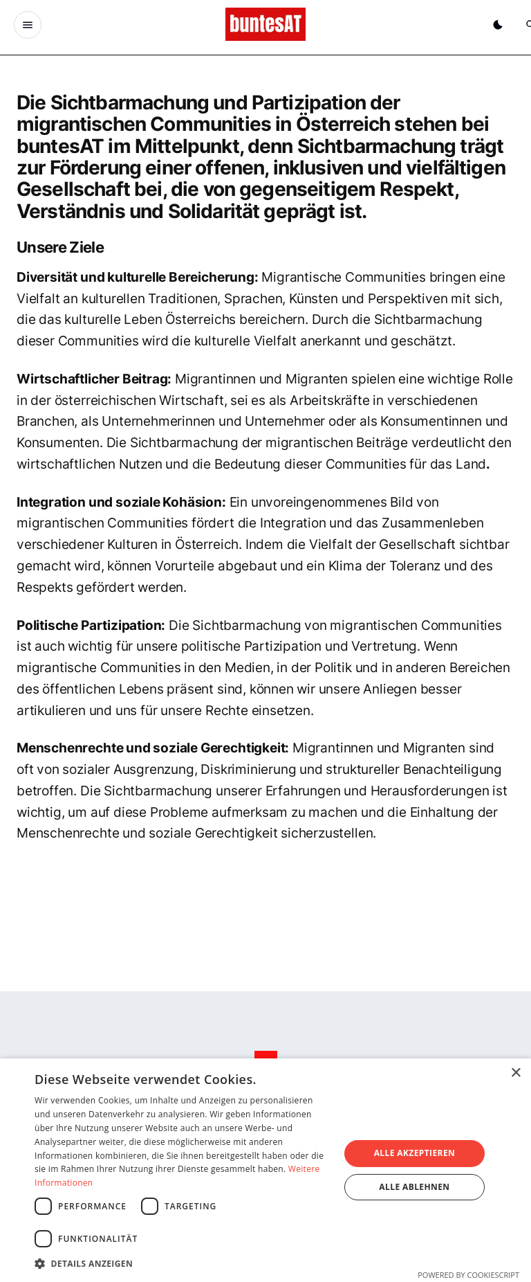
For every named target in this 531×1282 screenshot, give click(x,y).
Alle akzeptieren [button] (415, 1153)
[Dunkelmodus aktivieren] (498, 25)
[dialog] (265, 1170)
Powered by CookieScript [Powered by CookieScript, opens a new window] (468, 1275)
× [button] (515, 1073)
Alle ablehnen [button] (414, 1187)
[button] (182, 1263)
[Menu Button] (27, 25)
